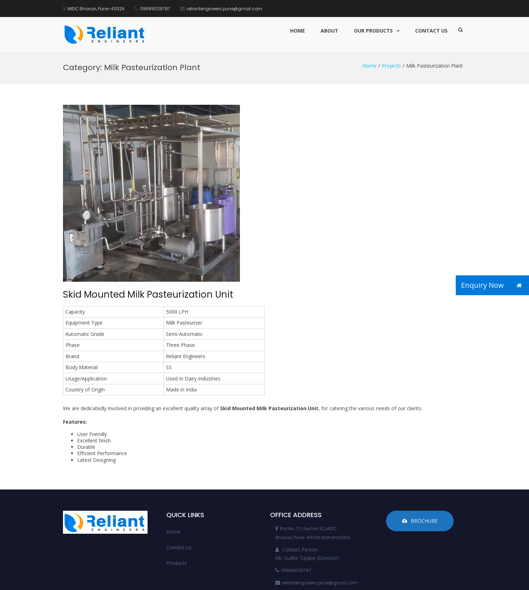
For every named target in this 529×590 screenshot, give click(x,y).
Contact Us (431, 30)
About (329, 30)
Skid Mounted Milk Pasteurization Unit (148, 242)
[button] (519, 285)
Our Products (373, 30)
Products (176, 511)
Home (297, 30)
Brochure (420, 468)
